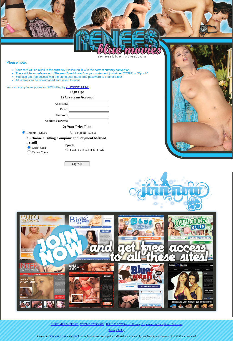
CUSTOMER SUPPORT (65, 324)
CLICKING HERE (77, 87)
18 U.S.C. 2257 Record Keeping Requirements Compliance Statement (144, 324)
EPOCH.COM (58, 336)
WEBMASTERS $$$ (92, 324)
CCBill (75, 336)
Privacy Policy (116, 330)
